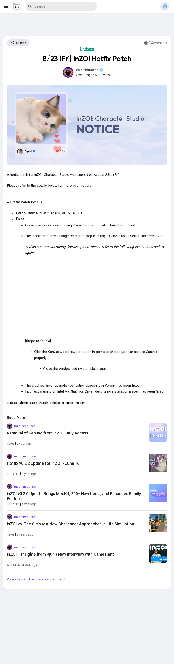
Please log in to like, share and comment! (36, 579)
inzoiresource (89, 70)
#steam (80, 402)
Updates (87, 49)
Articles (13, 565)
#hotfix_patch (28, 402)
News (11, 443)
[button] (164, 6)
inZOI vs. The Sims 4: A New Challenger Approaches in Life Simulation (70, 523)
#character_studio (62, 402)
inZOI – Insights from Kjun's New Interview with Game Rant (60, 554)
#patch (43, 402)
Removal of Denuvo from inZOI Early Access (47, 433)
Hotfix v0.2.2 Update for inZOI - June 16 (43, 463)
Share (17, 43)
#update (12, 402)
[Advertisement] (87, 25)
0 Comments (155, 43)
